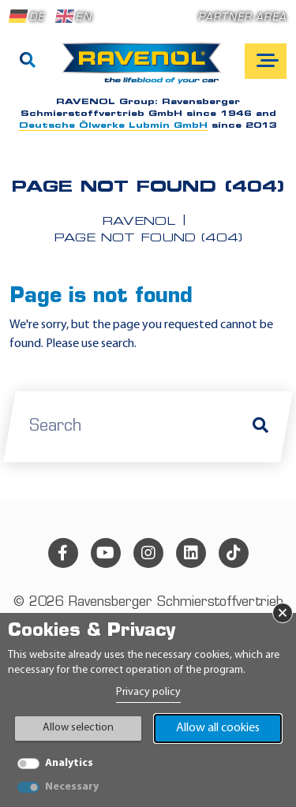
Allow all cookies (218, 728)
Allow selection (78, 728)
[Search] (27, 61)
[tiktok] (234, 553)
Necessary (72, 787)
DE (26, 16)
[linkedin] (191, 553)
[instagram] (148, 553)
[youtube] (106, 553)
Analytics (69, 763)
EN (73, 16)
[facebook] (63, 553)
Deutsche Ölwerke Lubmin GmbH (113, 125)
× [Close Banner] (282, 613)
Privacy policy (148, 692)
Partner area (242, 18)
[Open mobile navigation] (266, 61)
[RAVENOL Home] (145, 69)
